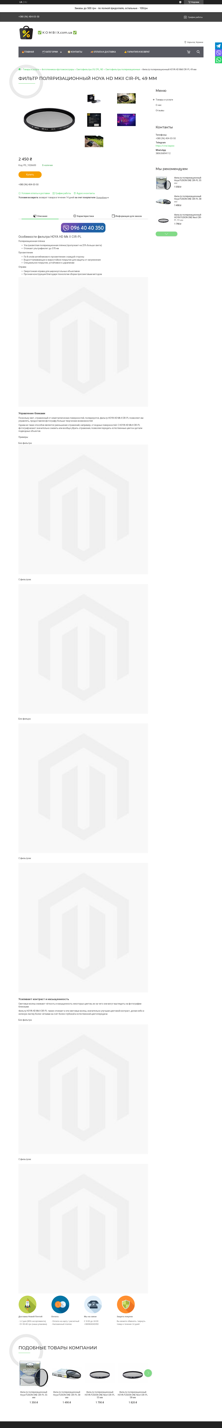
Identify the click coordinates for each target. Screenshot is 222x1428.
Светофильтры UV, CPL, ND (89, 69)
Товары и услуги (31, 69)
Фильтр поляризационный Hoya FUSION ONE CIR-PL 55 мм (187, 180)
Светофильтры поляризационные (122, 69)
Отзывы (160, 110)
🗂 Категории (50, 52)
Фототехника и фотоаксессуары (58, 69)
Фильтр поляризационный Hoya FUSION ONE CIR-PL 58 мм (187, 199)
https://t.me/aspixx (165, 146)
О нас (159, 105)
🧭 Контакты (75, 52)
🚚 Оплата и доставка (103, 52)
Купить (30, 174)
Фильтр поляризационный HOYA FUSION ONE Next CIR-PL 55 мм (188, 217)
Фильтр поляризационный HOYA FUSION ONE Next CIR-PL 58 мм (133, 1395)
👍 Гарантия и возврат (137, 52)
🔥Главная (28, 52)
